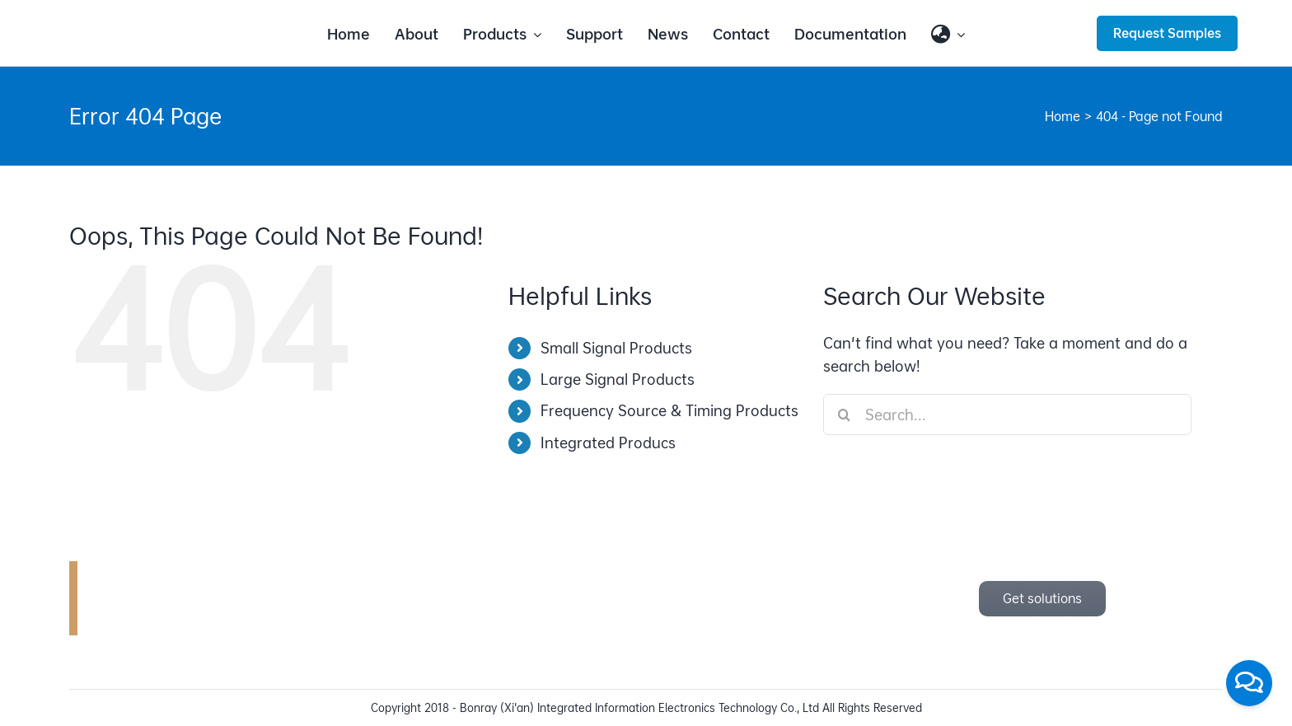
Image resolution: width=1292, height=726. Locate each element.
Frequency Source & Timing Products (669, 411)
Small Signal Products (616, 348)
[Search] (843, 414)
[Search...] (1007, 414)
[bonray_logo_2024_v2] (153, 22)
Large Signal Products (618, 379)
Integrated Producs (608, 443)
